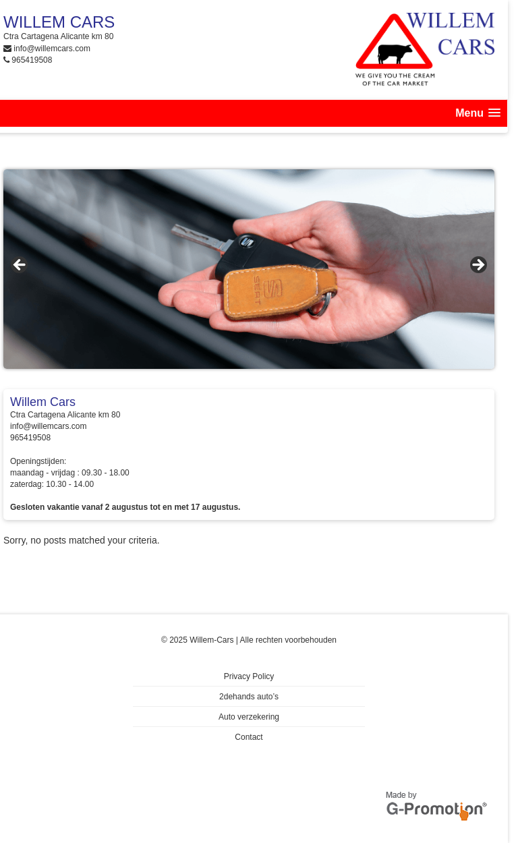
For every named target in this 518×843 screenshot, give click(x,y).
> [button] (477, 266)
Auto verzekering (249, 717)
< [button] (20, 266)
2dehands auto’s (249, 696)
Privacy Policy (249, 676)
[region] (248, 269)
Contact (248, 737)
